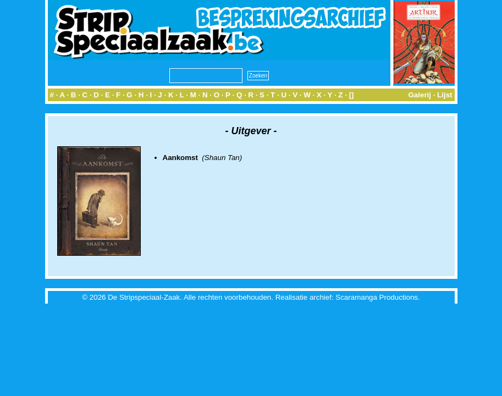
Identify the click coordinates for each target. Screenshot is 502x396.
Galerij (419, 95)
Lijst (444, 95)
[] (351, 95)
